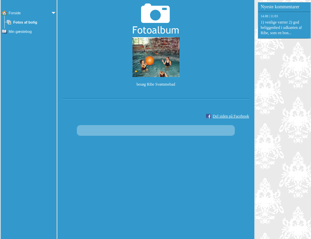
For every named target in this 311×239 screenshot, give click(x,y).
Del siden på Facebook (231, 116)
